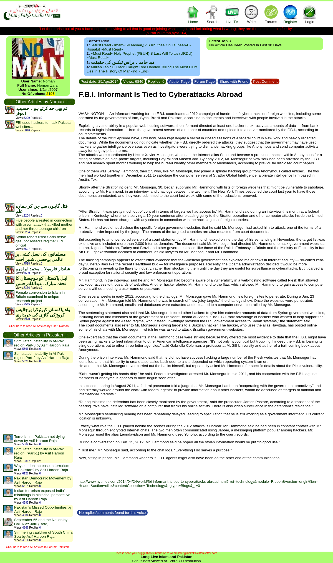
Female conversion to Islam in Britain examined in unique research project (40, 296)
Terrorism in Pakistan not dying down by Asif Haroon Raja (39, 438)
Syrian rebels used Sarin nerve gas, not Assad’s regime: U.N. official (41, 241)
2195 (50, 94)
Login (310, 14)
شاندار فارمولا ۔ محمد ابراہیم (43, 269)
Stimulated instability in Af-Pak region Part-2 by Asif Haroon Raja (41, 355)
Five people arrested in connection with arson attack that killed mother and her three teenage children (44, 224)
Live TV (232, 14)
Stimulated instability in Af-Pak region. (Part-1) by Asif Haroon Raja (39, 453)
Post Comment (265, 81)
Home (193, 14)
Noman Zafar (48, 85)
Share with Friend (233, 81)
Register (290, 14)
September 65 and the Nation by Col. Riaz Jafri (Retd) (40, 522)
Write (251, 14)
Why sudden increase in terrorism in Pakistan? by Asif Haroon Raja (41, 468)
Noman (49, 81)
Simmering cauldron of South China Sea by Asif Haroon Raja (43, 534)
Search (213, 14)
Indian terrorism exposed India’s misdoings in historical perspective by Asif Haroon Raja (42, 495)
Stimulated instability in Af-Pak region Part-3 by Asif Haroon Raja (41, 343)
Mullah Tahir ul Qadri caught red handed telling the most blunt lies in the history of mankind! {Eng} (142, 69)
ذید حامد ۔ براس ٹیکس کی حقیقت (122, 62)
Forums (271, 14)
